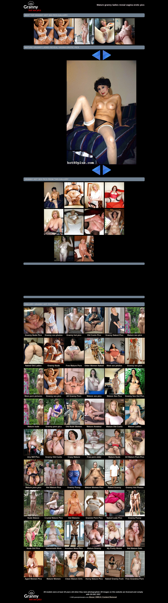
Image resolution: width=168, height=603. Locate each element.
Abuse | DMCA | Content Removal (103, 597)
